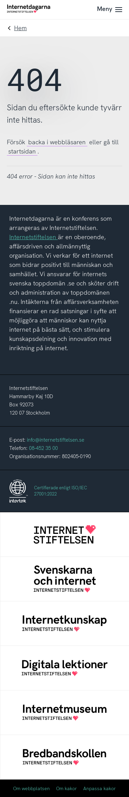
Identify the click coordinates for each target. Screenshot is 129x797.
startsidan (22, 151)
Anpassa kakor (99, 788)
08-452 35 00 (43, 448)
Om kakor (66, 788)
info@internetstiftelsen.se (55, 440)
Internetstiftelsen (33, 237)
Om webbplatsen (31, 788)
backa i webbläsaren (57, 142)
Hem (20, 28)
